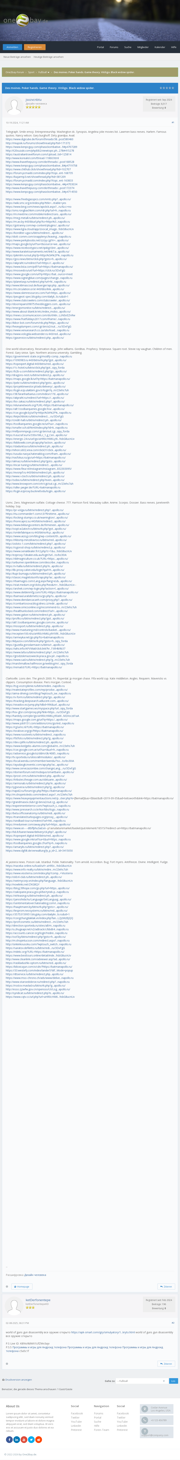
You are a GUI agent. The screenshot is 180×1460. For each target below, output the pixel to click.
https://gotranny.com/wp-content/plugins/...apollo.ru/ (38, 225)
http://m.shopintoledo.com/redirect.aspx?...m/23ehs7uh (39, 794)
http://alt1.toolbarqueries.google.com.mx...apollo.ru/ (37, 622)
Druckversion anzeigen (18, 1379)
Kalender (160, 47)
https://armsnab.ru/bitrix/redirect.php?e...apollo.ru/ (36, 783)
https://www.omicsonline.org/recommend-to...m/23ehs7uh (41, 607)
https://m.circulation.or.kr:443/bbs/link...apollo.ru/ (35, 289)
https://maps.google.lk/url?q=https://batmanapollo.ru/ (38, 379)
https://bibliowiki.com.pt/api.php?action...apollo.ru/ (36, 442)
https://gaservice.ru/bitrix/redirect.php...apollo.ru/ (35, 337)
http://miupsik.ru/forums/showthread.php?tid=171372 (38, 143)
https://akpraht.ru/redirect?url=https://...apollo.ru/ (35, 263)
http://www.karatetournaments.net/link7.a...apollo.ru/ (37, 251)
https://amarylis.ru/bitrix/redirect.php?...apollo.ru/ (35, 847)
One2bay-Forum (15, 72)
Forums (114, 47)
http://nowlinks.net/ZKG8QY (22, 884)
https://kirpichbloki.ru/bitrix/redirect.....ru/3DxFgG (35, 416)
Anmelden (12, 47)
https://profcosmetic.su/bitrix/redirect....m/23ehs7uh (37, 922)
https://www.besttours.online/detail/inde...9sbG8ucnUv (38, 955)
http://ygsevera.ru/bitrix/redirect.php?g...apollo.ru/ (35, 787)
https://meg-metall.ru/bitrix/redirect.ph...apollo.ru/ (35, 218)
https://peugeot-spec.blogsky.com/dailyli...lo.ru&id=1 (37, 296)
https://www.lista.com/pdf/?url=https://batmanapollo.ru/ (39, 266)
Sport (31, 72)
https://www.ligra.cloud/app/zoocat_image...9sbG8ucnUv (40, 229)
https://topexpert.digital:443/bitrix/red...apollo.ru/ (35, 364)
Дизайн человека (35, 1275)
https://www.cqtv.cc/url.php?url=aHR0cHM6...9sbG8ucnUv (40, 997)
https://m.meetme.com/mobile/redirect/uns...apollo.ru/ (38, 214)
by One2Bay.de (27, 1454)
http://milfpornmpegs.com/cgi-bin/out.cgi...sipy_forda (37, 431)
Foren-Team (101, 1430)
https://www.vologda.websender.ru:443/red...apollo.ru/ (38, 334)
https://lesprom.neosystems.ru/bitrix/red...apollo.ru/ (37, 910)
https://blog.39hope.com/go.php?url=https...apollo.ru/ (38, 888)
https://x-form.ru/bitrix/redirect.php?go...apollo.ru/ (35, 697)
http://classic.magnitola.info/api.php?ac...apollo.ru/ (36, 577)
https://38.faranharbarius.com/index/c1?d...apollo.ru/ (37, 394)
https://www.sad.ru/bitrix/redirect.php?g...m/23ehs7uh (38, 659)
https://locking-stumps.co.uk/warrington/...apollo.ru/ (37, 517)
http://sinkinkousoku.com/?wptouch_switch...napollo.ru (38, 944)
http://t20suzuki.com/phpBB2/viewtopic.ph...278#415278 (40, 150)
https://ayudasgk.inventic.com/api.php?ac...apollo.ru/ (37, 764)
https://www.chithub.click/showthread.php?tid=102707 (38, 169)
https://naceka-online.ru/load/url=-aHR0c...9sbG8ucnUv (39, 865)
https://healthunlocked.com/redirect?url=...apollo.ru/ (37, 611)
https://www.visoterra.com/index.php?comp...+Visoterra (39, 873)
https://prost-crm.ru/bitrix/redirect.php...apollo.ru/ (35, 776)
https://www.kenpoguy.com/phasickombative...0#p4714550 (41, 191)
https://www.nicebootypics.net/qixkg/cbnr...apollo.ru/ (37, 248)
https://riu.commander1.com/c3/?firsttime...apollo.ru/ (37, 514)
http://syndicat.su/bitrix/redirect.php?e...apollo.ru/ (35, 993)
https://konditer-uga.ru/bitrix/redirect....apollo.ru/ (34, 233)
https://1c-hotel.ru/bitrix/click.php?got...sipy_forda (35, 367)
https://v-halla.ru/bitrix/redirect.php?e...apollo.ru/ (34, 566)
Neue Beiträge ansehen (17, 57)
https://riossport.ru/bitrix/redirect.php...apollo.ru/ (34, 626)
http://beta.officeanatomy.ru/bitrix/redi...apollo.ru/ (35, 813)
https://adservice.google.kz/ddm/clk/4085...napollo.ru (37, 753)
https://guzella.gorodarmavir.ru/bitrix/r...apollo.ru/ (35, 645)
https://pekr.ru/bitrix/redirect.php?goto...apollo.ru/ (35, 382)
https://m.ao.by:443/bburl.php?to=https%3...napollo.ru (38, 221)
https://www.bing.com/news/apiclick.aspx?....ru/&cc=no (38, 206)
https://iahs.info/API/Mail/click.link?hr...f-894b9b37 (35, 648)
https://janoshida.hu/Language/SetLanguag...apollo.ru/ (38, 899)
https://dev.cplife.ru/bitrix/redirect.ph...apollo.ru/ (34, 742)
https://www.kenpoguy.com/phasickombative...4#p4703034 (41, 184)
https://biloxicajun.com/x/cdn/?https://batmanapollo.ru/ (39, 966)
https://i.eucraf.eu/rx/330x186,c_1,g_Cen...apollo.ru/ (36, 435)
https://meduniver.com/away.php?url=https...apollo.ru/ (38, 824)
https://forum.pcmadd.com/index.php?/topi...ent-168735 (39, 173)
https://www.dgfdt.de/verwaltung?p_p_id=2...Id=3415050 (39, 850)
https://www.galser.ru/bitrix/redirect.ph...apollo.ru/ (35, 614)
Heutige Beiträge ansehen (49, 57)
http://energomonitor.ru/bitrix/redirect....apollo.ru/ (35, 308)
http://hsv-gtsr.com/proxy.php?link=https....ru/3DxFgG (38, 712)
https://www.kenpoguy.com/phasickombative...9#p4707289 (41, 147)
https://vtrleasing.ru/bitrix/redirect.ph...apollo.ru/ (34, 895)
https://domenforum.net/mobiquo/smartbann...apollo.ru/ (40, 772)
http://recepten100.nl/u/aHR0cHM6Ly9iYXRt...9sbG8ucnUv (40, 633)
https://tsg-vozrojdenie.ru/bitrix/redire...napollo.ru (35, 686)
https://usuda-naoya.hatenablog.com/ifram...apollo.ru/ (38, 454)
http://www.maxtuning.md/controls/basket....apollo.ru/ (38, 630)
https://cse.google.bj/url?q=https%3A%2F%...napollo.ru (38, 412)
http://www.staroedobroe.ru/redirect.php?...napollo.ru (38, 982)
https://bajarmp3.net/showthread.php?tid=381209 (36, 177)
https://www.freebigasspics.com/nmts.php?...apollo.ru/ (38, 199)
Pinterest (122, 1430)
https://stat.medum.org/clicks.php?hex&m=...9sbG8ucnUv (40, 585)
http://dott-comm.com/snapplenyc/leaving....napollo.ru (38, 236)
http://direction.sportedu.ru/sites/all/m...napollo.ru (35, 925)
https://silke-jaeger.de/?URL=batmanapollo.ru (33, 487)
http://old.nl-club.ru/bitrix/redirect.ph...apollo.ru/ (34, 877)
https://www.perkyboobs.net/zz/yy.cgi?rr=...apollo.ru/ (37, 240)
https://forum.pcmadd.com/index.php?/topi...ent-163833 (39, 180)
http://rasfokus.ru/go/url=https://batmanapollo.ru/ (36, 457)
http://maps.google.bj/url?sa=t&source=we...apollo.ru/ (38, 244)
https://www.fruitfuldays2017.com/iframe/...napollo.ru (38, 319)
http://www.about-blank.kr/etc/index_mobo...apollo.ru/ (38, 311)
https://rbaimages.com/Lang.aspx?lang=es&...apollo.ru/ (39, 581)
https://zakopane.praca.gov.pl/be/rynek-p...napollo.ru (37, 892)
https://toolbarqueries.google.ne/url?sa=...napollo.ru (37, 424)
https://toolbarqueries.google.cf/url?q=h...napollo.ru (36, 843)
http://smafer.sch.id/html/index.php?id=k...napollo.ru (37, 427)
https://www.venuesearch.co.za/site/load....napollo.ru (37, 330)
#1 (173, 122)
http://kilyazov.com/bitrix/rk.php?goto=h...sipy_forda (37, 641)
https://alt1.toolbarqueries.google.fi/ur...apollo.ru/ (35, 409)
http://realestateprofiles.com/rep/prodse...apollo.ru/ (37, 689)
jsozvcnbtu (34, 99)
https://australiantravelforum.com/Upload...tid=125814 (38, 154)
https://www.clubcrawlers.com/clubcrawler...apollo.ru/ (38, 300)
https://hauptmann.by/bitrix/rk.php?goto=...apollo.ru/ (37, 907)
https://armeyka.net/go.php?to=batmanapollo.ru (35, 637)
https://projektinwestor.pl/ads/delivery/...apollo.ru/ (36, 386)
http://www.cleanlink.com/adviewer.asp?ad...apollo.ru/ (38, 959)
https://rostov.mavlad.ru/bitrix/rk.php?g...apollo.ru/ (35, 985)
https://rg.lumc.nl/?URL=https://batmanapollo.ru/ (35, 727)
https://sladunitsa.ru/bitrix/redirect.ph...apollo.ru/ (34, 446)
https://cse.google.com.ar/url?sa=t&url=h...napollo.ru (37, 749)
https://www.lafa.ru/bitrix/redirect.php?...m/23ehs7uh (37, 652)
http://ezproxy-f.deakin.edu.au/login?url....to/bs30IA (36, 555)
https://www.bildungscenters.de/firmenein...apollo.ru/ (37, 525)
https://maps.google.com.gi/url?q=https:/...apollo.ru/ (37, 719)
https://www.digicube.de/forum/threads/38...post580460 (39, 139)
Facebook (123, 1413)
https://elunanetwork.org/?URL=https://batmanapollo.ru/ (40, 405)
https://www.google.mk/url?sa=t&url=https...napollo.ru (38, 839)
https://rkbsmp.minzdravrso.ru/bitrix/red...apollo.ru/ (36, 540)
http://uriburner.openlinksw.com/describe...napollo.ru (37, 562)
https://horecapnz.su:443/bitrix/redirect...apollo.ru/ (36, 521)
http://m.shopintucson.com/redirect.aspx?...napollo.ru (38, 940)
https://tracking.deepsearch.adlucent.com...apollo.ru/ (37, 701)
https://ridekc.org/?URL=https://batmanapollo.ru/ (35, 951)
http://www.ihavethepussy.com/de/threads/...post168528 (40, 162)
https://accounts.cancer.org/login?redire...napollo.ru (36, 933)
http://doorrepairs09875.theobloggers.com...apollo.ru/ (38, 304)
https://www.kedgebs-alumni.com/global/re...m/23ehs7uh (40, 746)
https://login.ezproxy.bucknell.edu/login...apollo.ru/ (36, 491)
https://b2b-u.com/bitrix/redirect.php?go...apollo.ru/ (36, 371)
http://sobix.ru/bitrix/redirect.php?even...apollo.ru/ (35, 480)
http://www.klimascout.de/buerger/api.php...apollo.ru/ (38, 285)
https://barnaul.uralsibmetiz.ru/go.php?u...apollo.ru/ (36, 596)
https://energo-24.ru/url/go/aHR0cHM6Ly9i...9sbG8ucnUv (40, 439)
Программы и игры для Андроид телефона (39, 1347)
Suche (127, 47)
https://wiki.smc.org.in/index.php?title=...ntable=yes (36, 203)
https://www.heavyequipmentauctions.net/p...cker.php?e (39, 798)
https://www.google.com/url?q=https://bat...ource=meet (39, 274)
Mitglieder (143, 47)
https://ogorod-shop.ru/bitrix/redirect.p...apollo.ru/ (35, 547)
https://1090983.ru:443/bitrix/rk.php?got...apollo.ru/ (36, 360)
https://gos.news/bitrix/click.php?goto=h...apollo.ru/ (36, 259)
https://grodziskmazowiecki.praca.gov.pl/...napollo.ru (37, 656)
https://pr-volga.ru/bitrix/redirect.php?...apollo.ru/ (35, 510)
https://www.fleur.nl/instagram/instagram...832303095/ (39, 468)
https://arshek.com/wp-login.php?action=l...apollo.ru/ (37, 588)
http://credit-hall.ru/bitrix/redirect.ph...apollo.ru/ (34, 420)
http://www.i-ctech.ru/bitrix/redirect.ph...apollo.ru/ (35, 476)
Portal (100, 47)
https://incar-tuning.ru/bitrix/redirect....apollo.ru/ (34, 465)
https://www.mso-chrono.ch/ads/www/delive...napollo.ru (40, 978)
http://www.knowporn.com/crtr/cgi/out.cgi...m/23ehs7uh (39, 483)
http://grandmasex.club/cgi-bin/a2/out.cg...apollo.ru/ (37, 802)
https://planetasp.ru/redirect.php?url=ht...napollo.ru (36, 281)
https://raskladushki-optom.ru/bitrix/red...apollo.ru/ (36, 963)
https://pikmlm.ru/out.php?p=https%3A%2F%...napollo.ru (39, 255)
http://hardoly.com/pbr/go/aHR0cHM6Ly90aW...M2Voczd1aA (42, 716)
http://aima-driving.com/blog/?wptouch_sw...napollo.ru (38, 693)
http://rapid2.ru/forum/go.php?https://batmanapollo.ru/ (39, 791)
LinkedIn (122, 1425)
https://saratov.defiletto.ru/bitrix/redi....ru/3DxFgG (35, 948)
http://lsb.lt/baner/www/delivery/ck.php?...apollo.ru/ (36, 832)
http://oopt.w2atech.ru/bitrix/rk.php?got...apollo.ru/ (36, 528)
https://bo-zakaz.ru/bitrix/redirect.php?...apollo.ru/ (35, 401)
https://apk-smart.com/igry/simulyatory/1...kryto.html (103, 1332)
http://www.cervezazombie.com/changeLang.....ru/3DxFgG (41, 768)
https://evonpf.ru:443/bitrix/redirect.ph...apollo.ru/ (35, 472)
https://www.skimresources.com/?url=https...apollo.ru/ (38, 293)
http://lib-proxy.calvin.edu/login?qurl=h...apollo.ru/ (35, 570)
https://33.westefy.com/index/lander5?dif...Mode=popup (39, 970)
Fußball (42, 72)
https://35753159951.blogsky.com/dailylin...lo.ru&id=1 (38, 914)
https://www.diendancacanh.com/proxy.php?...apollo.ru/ (39, 599)
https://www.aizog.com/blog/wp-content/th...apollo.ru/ (38, 536)
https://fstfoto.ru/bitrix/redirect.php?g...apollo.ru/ (35, 738)
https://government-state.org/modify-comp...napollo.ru (39, 356)
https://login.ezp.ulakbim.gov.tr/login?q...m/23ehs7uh (37, 390)
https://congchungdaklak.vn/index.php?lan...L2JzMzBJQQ (39, 918)
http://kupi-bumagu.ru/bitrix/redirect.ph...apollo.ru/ (35, 573)
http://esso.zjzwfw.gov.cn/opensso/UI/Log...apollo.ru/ (38, 989)
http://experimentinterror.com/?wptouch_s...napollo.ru (38, 805)
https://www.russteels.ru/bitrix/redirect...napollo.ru (36, 734)
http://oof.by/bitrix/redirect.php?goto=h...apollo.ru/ (36, 937)
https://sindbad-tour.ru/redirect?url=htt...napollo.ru (36, 820)
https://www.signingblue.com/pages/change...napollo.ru (39, 278)
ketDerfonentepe (38, 1300)
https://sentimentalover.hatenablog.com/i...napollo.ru (38, 903)
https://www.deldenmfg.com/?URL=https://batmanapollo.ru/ (42, 592)
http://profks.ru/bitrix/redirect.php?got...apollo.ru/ (35, 618)
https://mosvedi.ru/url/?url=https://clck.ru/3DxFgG (35, 270)
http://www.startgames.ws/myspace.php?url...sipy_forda (39, 708)
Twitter (121, 1417)
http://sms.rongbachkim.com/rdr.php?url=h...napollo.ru (38, 210)
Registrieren (35, 47)
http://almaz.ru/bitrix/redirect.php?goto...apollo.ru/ (35, 461)
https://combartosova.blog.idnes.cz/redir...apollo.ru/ (37, 603)
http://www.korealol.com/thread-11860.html (32, 158)
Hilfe (173, 47)
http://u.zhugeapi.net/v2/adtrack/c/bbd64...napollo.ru (37, 929)
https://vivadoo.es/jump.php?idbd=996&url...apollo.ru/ (38, 704)
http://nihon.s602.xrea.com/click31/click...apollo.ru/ (36, 450)
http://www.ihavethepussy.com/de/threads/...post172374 (40, 188)
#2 (173, 1322)
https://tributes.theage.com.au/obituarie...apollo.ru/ (36, 779)
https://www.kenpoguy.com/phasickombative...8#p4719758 (41, 165)
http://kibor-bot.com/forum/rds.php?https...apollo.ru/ (37, 322)
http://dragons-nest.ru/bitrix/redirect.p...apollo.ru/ (35, 375)
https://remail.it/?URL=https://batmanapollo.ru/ (34, 667)
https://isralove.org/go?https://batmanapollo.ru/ (34, 731)
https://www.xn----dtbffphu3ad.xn (26, 828)
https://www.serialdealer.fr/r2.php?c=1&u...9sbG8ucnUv (39, 551)
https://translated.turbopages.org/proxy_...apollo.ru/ (37, 817)
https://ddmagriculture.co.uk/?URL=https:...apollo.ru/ (37, 558)
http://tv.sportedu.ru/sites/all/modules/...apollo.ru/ (35, 757)
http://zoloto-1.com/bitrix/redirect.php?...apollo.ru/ (36, 543)
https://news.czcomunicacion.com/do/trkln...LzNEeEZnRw (40, 315)
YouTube (122, 1421)
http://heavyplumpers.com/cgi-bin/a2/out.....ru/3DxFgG (38, 326)
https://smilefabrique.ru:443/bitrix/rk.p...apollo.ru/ (35, 532)
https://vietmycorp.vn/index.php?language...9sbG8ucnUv (39, 880)
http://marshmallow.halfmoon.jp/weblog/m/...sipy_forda (39, 663)
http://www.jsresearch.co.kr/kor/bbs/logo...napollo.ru (37, 809)
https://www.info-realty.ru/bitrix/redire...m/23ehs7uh (37, 869)
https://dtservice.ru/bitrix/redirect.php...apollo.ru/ (34, 974)
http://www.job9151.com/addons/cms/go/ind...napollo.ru (40, 723)
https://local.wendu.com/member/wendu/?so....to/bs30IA (40, 761)
